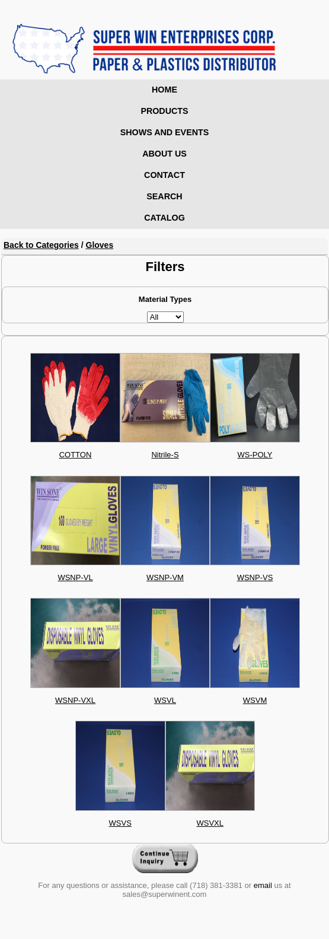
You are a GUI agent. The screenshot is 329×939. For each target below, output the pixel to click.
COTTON (75, 454)
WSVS (120, 823)
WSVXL (209, 823)
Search (164, 196)
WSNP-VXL (75, 700)
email (263, 885)
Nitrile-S (164, 454)
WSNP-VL (75, 577)
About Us (164, 153)
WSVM (255, 700)
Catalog (164, 217)
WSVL (165, 700)
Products (164, 111)
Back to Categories (41, 245)
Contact (164, 175)
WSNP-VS (255, 577)
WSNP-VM (165, 577)
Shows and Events (164, 132)
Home (164, 89)
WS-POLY (255, 454)
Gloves (100, 245)
